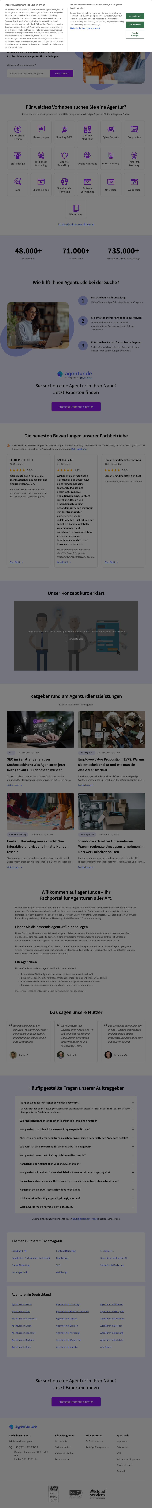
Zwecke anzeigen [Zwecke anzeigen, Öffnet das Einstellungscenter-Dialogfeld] (135, 34)
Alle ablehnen (135, 24)
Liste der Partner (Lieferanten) (85, 28)
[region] (76, 26)
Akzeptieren (134, 16)
